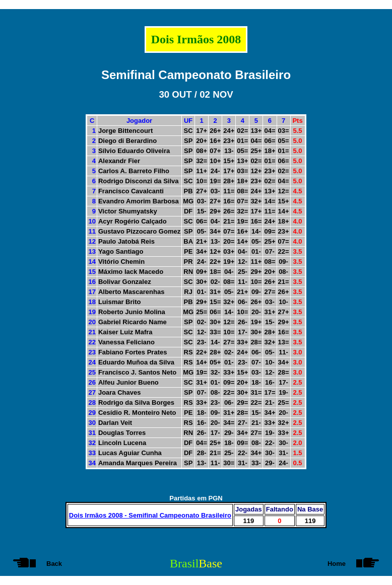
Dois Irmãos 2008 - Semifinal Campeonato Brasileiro (150, 515)
